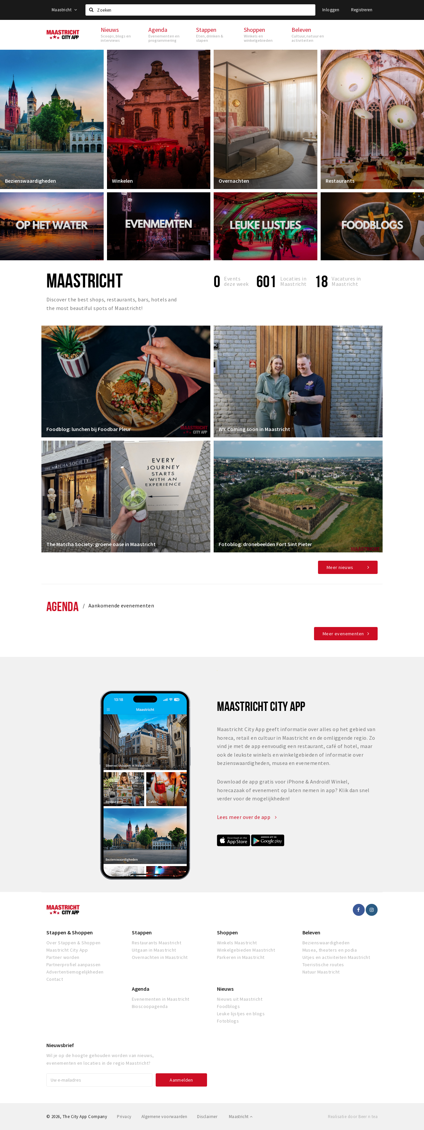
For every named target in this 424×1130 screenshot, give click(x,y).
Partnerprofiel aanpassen (73, 965)
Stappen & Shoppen (69, 932)
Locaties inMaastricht (293, 281)
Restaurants (340, 180)
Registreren (361, 10)
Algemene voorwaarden (164, 1116)
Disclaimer (207, 1116)
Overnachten (234, 180)
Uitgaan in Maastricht (154, 950)
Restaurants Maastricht (157, 943)
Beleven (311, 932)
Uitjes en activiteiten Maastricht (336, 957)
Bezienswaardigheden (30, 180)
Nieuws (225, 988)
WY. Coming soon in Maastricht (254, 429)
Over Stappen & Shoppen (73, 943)
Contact (54, 979)
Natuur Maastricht (321, 972)
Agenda (62, 606)
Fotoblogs (228, 1021)
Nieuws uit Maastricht (239, 999)
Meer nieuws (340, 567)
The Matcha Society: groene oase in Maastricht (101, 544)
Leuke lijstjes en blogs (241, 1014)
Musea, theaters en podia (329, 950)
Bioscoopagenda (150, 1006)
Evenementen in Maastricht (160, 999)
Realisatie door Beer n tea (353, 1116)
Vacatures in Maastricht (346, 281)
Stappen (142, 932)
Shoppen (227, 932)
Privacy (124, 1116)
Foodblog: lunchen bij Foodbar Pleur (88, 429)
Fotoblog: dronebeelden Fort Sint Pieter (265, 544)
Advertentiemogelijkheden (75, 972)
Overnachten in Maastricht (160, 957)
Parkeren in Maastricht (241, 957)
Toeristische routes (323, 965)
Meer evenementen (343, 634)
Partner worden (63, 957)
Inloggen (330, 10)
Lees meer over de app (247, 817)
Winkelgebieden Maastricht (246, 950)
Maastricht (64, 10)
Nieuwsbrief (60, 1045)
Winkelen (122, 180)
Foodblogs (228, 1006)
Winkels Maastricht (237, 943)
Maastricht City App (67, 950)
